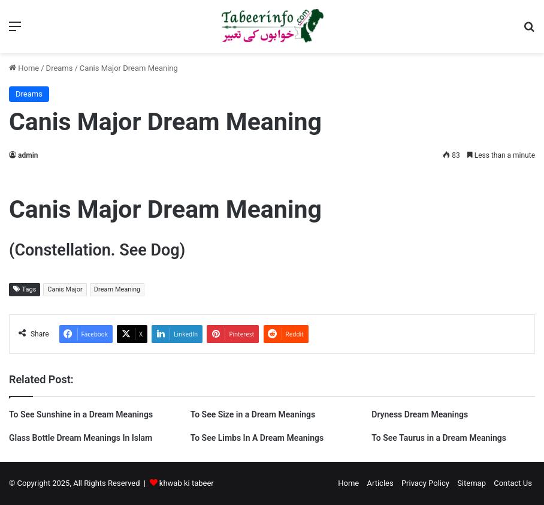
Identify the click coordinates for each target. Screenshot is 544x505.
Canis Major (65, 289)
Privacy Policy (425, 483)
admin (28, 155)
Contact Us (513, 483)
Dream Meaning (117, 289)
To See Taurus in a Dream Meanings (438, 438)
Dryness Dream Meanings (419, 414)
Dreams (59, 68)
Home (24, 68)
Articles (380, 483)
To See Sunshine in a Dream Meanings (81, 414)
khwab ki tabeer (186, 483)
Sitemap (471, 483)
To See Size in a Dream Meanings (253, 414)
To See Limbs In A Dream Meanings (257, 438)
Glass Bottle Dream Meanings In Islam (80, 438)
